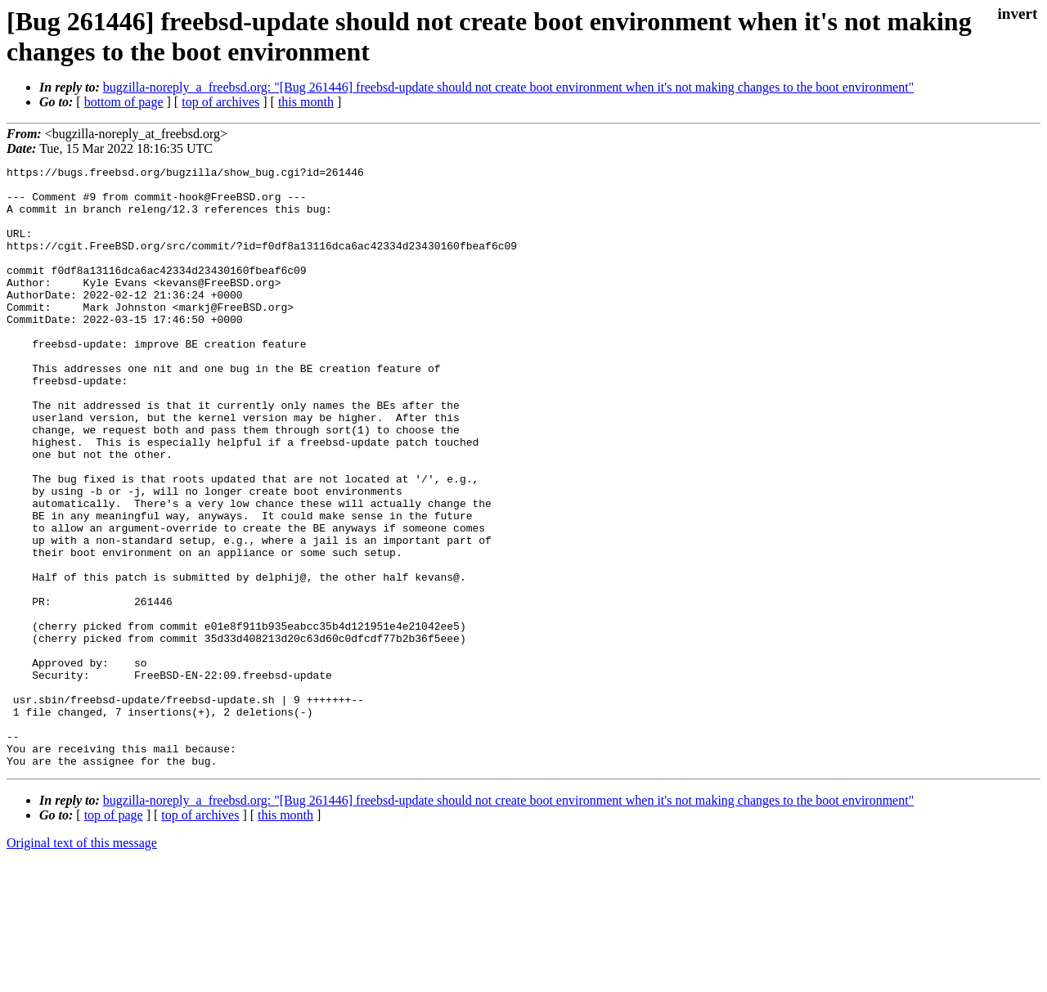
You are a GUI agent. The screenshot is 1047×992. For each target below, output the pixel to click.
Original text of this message (82, 963)
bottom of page (124, 102)
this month (306, 102)
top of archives (220, 102)
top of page (113, 935)
